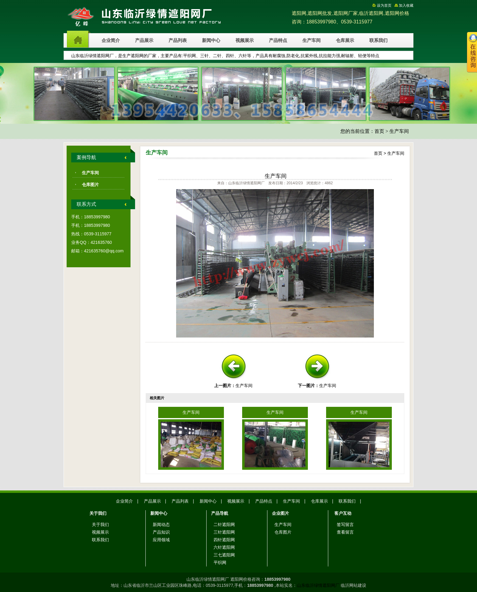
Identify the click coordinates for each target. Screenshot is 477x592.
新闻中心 (211, 40)
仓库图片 (90, 184)
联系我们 (378, 40)
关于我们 (100, 524)
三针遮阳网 (224, 532)
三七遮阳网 (224, 554)
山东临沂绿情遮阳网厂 (318, 585)
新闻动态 (161, 524)
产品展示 (144, 40)
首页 (379, 131)
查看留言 (345, 532)
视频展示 (244, 40)
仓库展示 (345, 40)
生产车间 (311, 40)
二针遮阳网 (224, 524)
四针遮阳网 (224, 539)
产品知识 (161, 532)
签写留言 (345, 524)
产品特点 (278, 40)
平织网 (220, 562)
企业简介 (111, 40)
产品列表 (178, 40)
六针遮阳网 (224, 547)
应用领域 (161, 539)
